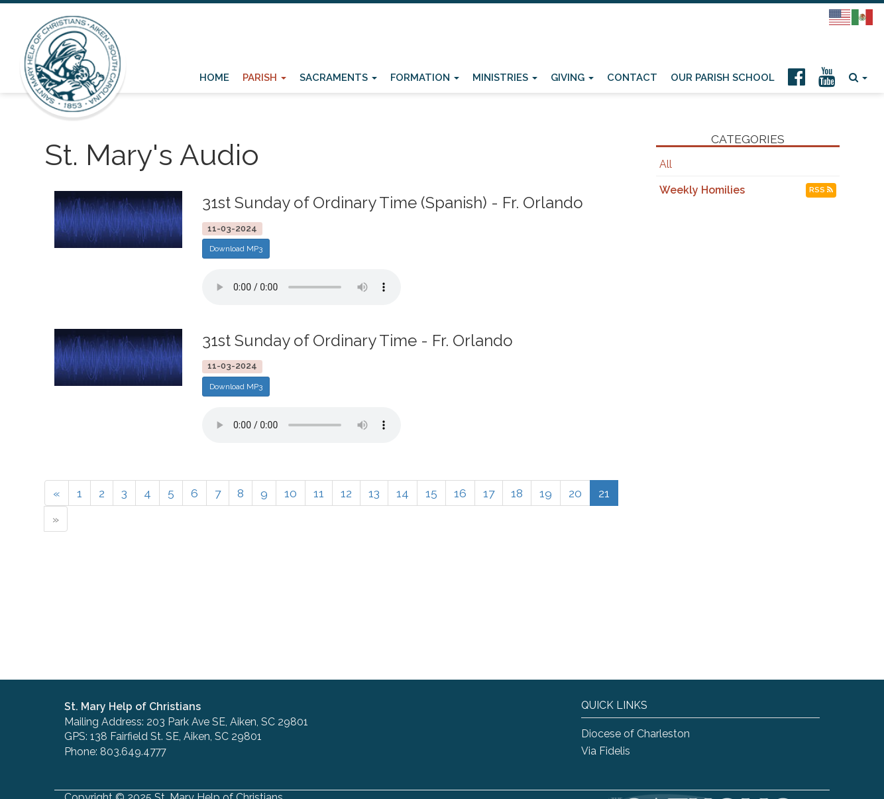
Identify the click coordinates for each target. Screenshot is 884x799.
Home (214, 77)
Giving (572, 77)
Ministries (504, 77)
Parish (264, 77)
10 (290, 493)
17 (488, 493)
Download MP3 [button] (235, 248)
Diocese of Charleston (635, 733)
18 (517, 493)
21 (604, 493)
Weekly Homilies (702, 190)
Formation (424, 77)
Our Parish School (723, 77)
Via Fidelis (605, 751)
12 (346, 493)
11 (318, 493)
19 (545, 493)
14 (402, 493)
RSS (821, 190)
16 (460, 493)
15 (431, 493)
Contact (632, 77)
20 (575, 493)
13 (374, 493)
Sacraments (338, 77)
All (665, 164)
